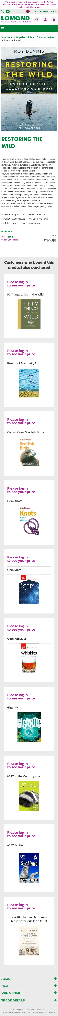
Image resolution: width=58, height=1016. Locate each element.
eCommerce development (14, 1012)
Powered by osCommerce (44, 1012)
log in (11, 236)
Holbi (30, 1012)
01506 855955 (3, 11)
